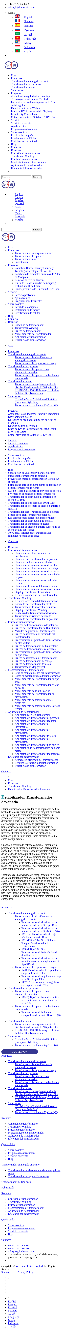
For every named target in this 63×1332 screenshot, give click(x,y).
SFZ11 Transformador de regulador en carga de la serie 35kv (41, 984)
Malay (23, 43)
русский (24, 30)
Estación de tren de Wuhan (25, 108)
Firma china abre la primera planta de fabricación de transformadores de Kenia (34, 486)
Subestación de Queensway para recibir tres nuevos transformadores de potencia (31, 474)
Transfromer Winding (22, 156)
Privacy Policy (25, 1272)
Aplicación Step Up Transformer (32, 714)
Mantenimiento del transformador (29, 162)
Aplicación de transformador (26, 165)
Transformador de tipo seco (26, 84)
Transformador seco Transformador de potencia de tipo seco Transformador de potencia (33, 513)
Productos (16, 78)
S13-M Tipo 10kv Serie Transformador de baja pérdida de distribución (40, 952)
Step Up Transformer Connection (33, 592)
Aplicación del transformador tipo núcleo (37, 744)
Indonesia (25, 47)
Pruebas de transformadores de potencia (36, 625)
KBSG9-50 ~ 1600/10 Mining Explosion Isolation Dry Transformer (37, 392)
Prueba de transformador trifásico (33, 664)
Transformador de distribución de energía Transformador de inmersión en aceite (30, 522)
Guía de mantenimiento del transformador (37, 672)
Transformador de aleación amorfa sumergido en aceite (33, 359)
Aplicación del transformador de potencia (37, 717)
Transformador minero (23, 87)
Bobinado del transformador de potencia (36, 619)
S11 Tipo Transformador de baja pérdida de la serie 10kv (39, 936)
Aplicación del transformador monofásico (37, 753)
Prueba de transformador (24, 159)
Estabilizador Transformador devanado (36, 613)
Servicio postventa (21, 123)
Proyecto (16, 93)
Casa (13, 75)
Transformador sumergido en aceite (30, 81)
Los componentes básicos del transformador (31, 517)
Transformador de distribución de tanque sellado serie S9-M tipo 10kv (41, 930)
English (23, 17)
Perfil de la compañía (22, 135)
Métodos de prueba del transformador (35, 631)
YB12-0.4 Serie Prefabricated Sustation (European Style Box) (36, 401)
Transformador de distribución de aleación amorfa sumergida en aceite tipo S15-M (41, 961)
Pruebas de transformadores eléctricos (35, 649)
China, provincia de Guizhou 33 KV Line (33, 117)
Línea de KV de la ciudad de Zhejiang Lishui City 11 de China (31, 113)
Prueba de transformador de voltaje (34, 661)
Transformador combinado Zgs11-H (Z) (36, 405)
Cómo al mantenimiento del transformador (38, 675)
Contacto (16, 147)
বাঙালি (23, 51)
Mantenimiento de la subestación (32, 690)
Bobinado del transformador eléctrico (35, 604)
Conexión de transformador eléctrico (34, 562)
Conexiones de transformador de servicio (37, 571)
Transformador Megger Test (30, 667)
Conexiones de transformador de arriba (36, 565)
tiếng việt (25, 38)
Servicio (15, 120)
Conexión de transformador (26, 153)
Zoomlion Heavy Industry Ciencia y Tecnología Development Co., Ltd (30, 98)
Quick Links (8, 1144)
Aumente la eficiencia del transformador (36, 759)
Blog (13, 144)
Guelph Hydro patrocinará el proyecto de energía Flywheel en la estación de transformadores (34, 492)
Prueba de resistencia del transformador (36, 658)
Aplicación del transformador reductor (35, 720)
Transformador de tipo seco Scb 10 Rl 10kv (31, 502)
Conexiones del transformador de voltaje (36, 568)
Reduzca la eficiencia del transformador (36, 762)
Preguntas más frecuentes (24, 129)
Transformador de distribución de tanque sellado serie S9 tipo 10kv (39, 924)
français (24, 21)
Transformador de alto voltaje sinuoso (35, 607)
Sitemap (5, 1272)
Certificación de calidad (24, 141)
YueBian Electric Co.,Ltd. (29, 1266)
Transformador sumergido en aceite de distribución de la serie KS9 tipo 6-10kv (36, 386)
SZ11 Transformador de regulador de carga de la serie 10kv (41, 972)
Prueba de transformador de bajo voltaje (36, 646)
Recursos (16, 150)
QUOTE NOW (20, 1051)
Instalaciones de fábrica (23, 138)
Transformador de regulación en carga (35, 363)
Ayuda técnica (18, 126)
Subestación (17, 90)
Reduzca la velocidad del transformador (36, 601)
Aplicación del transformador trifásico (35, 735)
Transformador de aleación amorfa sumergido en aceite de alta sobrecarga (34, 528)
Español (24, 25)
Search (36, 177)
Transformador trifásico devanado (33, 616)
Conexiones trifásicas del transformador (36, 586)
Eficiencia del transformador (26, 168)
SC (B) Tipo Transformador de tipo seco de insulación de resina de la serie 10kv (40, 1000)
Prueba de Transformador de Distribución (37, 628)
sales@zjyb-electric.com (21, 7)
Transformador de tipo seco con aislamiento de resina (32, 371)
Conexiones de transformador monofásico (37, 589)
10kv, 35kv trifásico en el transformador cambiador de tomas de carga (29, 534)
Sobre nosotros (19, 132)
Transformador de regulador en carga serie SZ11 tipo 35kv (41, 978)
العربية (23, 34)
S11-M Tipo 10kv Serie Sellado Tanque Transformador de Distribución (38, 943)
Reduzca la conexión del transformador (36, 595)
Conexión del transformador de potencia (36, 559)
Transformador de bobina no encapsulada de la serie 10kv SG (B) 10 (41, 1015)
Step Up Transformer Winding (31, 610)
